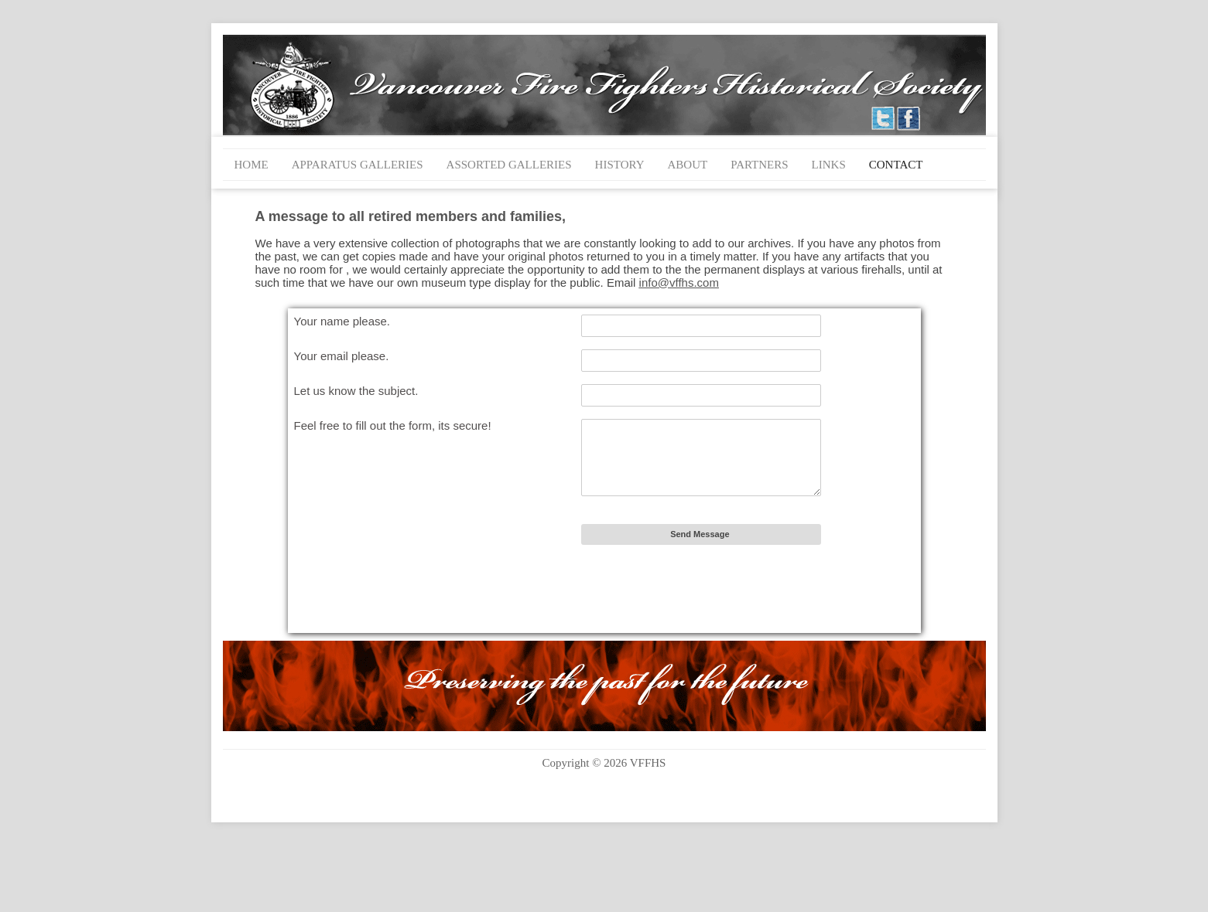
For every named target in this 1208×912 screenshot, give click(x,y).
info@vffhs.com (679, 282)
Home (251, 164)
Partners (759, 164)
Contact (896, 164)
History (620, 164)
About (688, 164)
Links (829, 164)
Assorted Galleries (509, 164)
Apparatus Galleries (357, 164)
